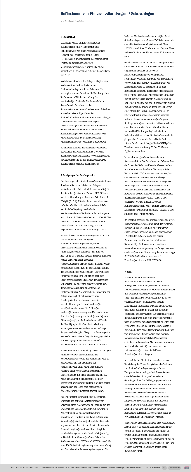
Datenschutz (174, 468)
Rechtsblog (14, 56)
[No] (186, 467)
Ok (164, 468)
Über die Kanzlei (17, 48)
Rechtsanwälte (16, 32)
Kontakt (12, 64)
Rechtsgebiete (15, 40)
